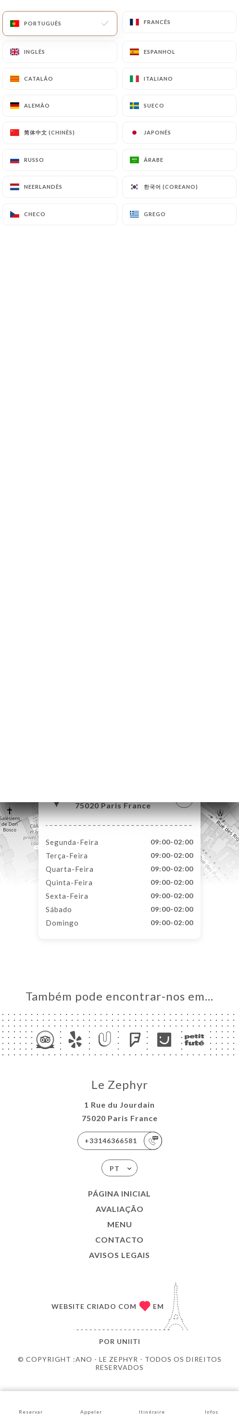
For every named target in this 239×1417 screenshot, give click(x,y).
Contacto (119, 1249)
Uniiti (128, 1351)
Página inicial (119, 1203)
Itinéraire (152, 1403)
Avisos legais (119, 1265)
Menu (119, 1234)
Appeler (91, 1403)
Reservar (31, 1403)
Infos (211, 1403)
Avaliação (120, 1218)
